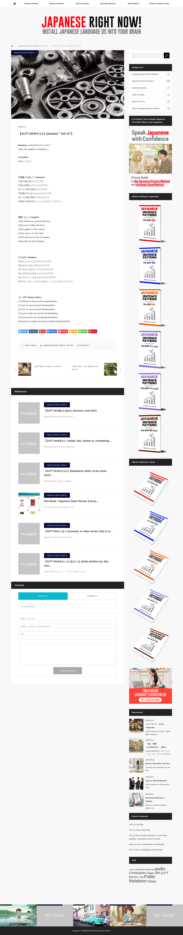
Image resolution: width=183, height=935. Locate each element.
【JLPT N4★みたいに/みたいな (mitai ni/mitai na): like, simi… (76, 563)
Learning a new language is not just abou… (158, 768)
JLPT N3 (69, 345)
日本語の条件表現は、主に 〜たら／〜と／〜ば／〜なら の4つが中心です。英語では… (158, 754)
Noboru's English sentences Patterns (151, 108)
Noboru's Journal (151, 101)
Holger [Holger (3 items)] (150, 873)
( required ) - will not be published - (36, 626)
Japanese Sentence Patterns (24, 52)
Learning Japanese (108, 4)
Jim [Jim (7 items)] (157, 873)
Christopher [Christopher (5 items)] (137, 873)
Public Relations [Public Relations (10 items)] (142, 878)
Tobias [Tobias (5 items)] (151, 881)
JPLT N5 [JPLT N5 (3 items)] (139, 877)
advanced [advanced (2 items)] (150, 869)
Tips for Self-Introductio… (157, 781)
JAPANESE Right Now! (89, 931)
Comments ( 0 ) (42, 596)
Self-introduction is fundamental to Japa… (157, 786)
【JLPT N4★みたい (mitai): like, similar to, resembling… (78, 441)
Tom (130, 825)
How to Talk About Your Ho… (158, 763)
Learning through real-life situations (151, 74)
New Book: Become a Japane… (155, 799)
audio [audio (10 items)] (160, 868)
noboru (33, 345)
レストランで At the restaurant (155, 725)
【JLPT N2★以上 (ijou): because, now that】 (72, 410)
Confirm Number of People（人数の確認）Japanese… (158, 732)
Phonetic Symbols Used (159, 4)
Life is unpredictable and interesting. (151, 844)
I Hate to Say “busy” (142, 830)
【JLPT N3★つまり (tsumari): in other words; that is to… (78, 531)
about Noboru (133, 4)
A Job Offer (139, 825)
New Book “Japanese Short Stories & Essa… (71, 501)
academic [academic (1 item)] (132, 870)
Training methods (31, 4)
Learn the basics (82, 4)
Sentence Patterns (56, 4)
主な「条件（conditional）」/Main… (157, 745)
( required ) (27, 619)
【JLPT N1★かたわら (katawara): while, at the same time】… (75, 473)
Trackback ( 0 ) (92, 596)
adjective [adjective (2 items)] (140, 869)
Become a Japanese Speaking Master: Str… (156, 806)
